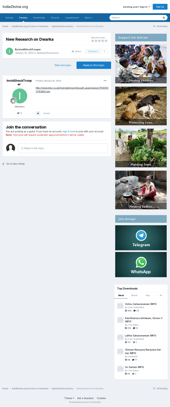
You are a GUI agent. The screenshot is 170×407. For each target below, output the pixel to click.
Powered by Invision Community (85, 402)
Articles (9, 17)
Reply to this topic (93, 65)
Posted (48, 80)
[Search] (126, 17)
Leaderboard (72, 17)
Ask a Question (85, 398)
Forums (23, 19)
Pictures (55, 17)
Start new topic (63, 65)
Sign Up (160, 6)
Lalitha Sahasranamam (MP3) (140, 335)
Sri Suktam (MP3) (134, 367)
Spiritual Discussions (48, 52)
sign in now (69, 131)
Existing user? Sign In (136, 6)
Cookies (101, 398)
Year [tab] (147, 295)
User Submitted (136, 307)
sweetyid (132, 356)
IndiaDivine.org (15, 6)
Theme (69, 398)
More (88, 17)
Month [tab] (134, 295)
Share (76, 51)
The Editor (133, 325)
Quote (46, 113)
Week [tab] (121, 295)
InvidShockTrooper (29, 49)
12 (19, 113)
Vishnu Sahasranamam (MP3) (141, 304)
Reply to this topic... (33, 148)
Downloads (39, 17)
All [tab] (161, 295)
